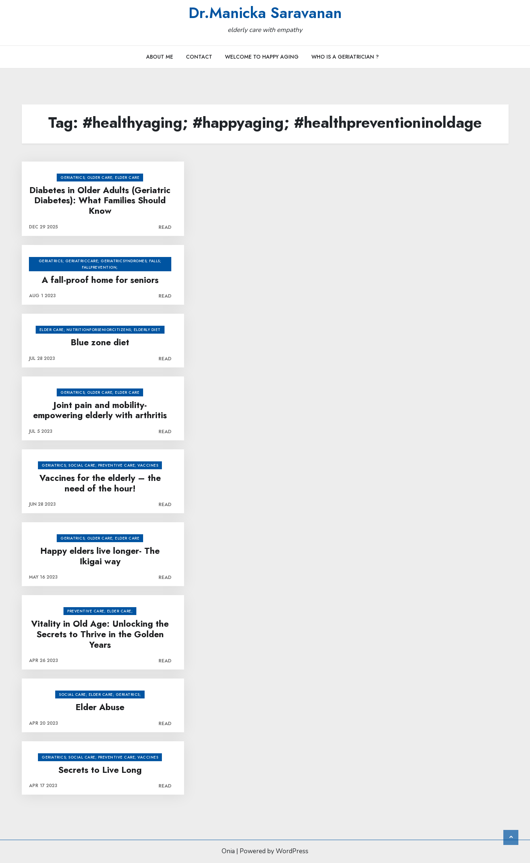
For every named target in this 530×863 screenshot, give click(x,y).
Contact (199, 56)
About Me (159, 56)
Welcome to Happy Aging (262, 56)
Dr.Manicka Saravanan (265, 13)
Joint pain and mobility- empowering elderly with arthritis (100, 410)
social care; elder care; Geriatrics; (100, 694)
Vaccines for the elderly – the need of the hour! (100, 483)
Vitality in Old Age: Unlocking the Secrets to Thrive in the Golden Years (100, 634)
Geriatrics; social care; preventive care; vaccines (100, 465)
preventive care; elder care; (100, 611)
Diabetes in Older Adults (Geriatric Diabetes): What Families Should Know (100, 200)
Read (165, 227)
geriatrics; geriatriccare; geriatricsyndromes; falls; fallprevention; (100, 264)
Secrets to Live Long (100, 770)
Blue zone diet (100, 342)
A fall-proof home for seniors (100, 280)
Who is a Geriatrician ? (345, 56)
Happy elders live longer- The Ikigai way (100, 556)
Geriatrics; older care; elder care (99, 177)
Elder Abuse (99, 707)
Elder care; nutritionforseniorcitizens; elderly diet (100, 330)
